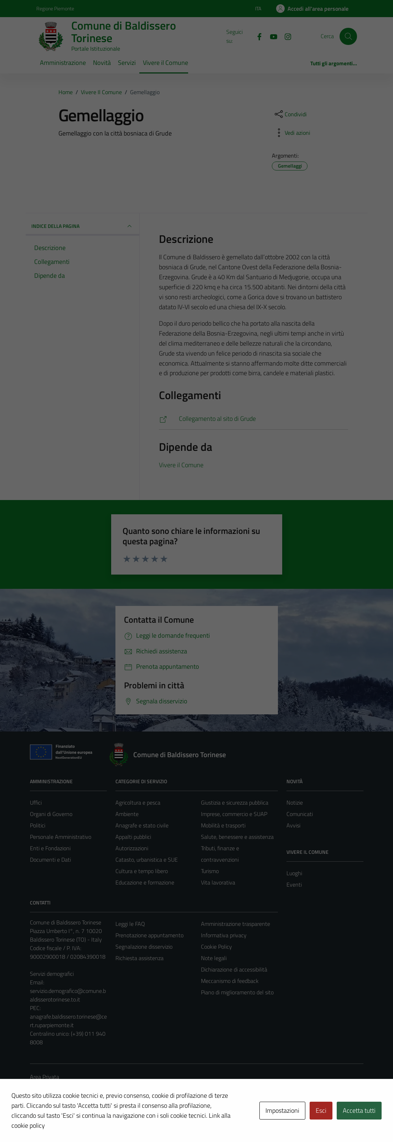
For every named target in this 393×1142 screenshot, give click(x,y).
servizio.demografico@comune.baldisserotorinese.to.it (68, 995)
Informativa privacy (224, 935)
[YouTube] (271, 36)
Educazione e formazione (144, 882)
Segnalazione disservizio (143, 946)
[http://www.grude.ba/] (253, 419)
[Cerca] (348, 36)
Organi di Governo (51, 814)
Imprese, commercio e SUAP (234, 814)
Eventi (294, 884)
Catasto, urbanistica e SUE (146, 859)
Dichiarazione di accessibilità (234, 969)
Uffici (36, 802)
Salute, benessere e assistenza (237, 836)
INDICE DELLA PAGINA (82, 226)
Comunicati (299, 814)
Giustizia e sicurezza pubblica (234, 802)
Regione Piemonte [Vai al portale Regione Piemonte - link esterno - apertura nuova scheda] (55, 8)
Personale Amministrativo (60, 836)
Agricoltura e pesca (137, 802)
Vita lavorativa (218, 882)
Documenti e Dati (50, 859)
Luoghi (294, 873)
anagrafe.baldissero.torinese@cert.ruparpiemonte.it (68, 1020)
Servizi (127, 62)
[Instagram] (285, 36)
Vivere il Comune (165, 62)
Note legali (214, 958)
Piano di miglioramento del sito (237, 992)
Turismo (210, 871)
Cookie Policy (216, 946)
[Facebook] (256, 36)
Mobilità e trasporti (223, 825)
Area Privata (44, 1076)
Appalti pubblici (133, 836)
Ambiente (127, 814)
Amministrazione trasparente (235, 923)
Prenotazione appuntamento (149, 935)
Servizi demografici (52, 973)
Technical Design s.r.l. (78, 1121)
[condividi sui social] (290, 114)
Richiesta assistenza (139, 958)
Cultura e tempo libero (141, 871)
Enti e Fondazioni (50, 848)
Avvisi (293, 825)
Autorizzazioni (131, 848)
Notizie (294, 802)
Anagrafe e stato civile (142, 825)
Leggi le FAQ (130, 923)
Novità (102, 62)
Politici (37, 825)
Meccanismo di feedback (230, 981)
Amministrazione (63, 62)
